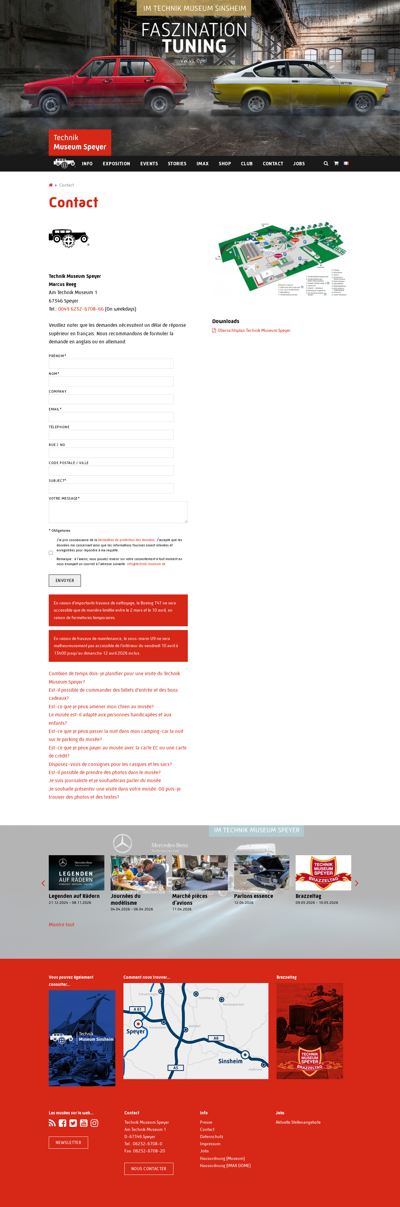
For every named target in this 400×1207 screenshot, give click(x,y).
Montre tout (61, 925)
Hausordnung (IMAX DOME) (225, 1165)
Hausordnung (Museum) (222, 1158)
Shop (225, 164)
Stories (177, 164)
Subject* (58, 480)
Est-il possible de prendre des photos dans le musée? (105, 772)
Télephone (59, 427)
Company (58, 391)
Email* (55, 409)
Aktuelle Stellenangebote (298, 1122)
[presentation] (43, 883)
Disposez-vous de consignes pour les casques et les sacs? (110, 764)
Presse (206, 1122)
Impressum (210, 1143)
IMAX (203, 164)
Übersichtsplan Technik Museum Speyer (254, 330)
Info (87, 164)
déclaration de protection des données (126, 540)
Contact (273, 164)
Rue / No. (57, 445)
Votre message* (64, 498)
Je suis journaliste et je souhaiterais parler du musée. (105, 780)
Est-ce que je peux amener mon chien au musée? (101, 707)
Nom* (54, 374)
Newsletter (68, 1142)
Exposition (116, 164)
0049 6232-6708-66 (81, 309)
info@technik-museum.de (146, 564)
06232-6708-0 (147, 1143)
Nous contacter (149, 1168)
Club (247, 164)
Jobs (299, 164)
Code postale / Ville (69, 463)
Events (149, 164)
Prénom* (57, 356)
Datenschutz (211, 1136)
